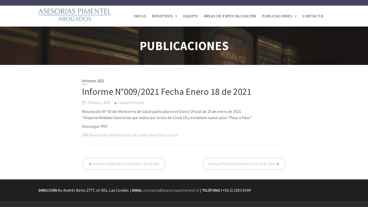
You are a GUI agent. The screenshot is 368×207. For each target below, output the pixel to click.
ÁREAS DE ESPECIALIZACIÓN (230, 16)
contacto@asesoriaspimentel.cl (171, 190)
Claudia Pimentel (131, 102)
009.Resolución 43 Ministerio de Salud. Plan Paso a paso (130, 134)
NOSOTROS (162, 16)
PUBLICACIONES (277, 16)
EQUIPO (190, 16)
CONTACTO (313, 16)
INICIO (140, 16)
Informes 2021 (93, 80)
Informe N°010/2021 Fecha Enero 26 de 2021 (241, 164)
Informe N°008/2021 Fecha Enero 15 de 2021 (126, 164)
